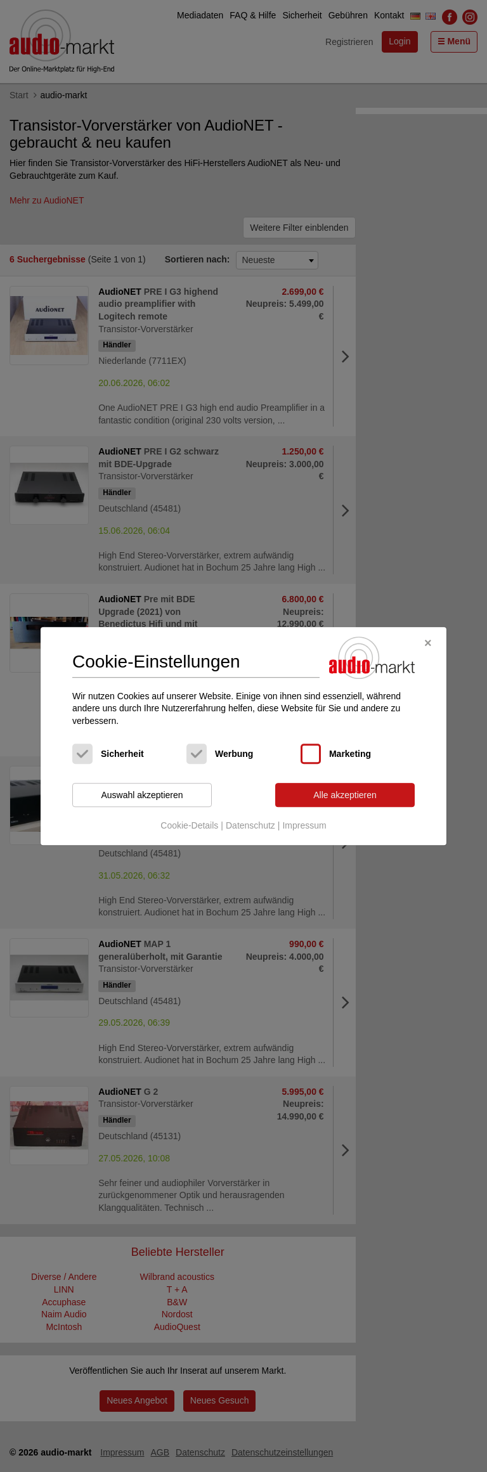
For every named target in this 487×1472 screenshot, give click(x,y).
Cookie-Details (189, 825)
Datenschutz (250, 825)
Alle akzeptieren (345, 795)
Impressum (304, 825)
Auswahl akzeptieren (142, 795)
